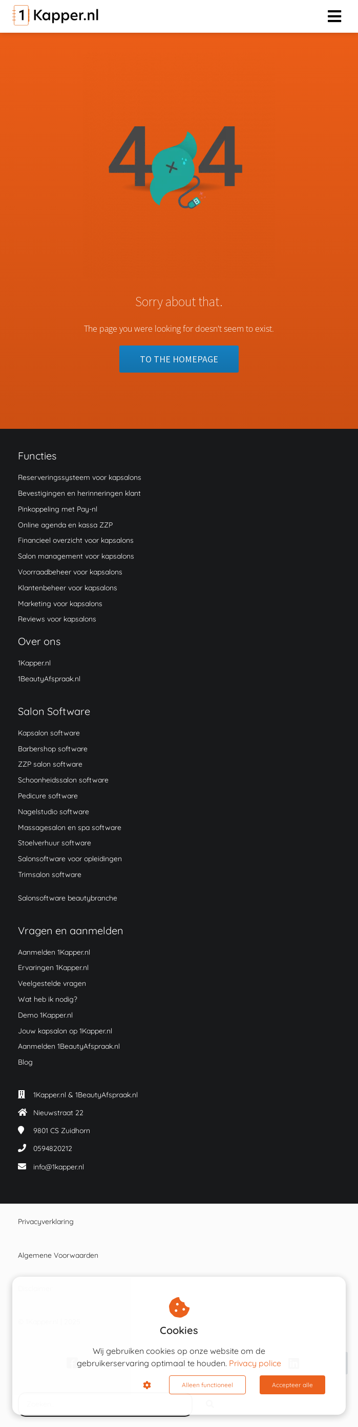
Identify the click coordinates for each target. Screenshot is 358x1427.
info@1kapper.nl (58, 1166)
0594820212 (52, 1148)
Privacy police (255, 1363)
